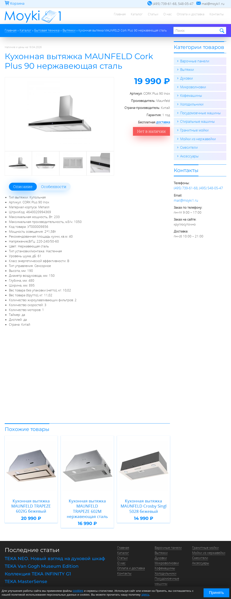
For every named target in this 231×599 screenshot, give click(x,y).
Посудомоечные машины (199, 112)
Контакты (216, 16)
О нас (164, 16)
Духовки (186, 78)
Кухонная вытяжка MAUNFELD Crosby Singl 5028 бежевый (143, 505)
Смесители (188, 146)
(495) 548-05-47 (211, 186)
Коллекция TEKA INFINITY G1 (36, 565)
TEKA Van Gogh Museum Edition (40, 558)
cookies (78, 591)
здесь (145, 594)
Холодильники (191, 103)
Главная (113, 16)
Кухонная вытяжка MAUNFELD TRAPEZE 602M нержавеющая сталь (87, 505)
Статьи (148, 16)
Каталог (131, 16)
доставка (163, 122)
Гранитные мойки (193, 129)
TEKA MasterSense (24, 572)
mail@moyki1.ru (185, 198)
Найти (221, 31)
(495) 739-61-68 (186, 186)
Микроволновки (192, 86)
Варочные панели (193, 61)
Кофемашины (190, 95)
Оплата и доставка (188, 16)
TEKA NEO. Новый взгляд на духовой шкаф (52, 551)
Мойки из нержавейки (196, 137)
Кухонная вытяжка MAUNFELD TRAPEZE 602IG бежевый (31, 505)
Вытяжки (186, 69)
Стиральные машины (196, 120)
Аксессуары (188, 154)
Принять (216, 592)
